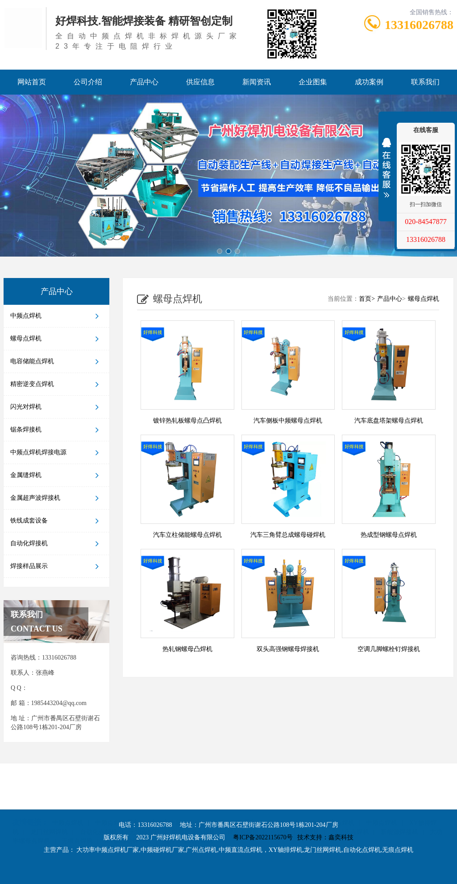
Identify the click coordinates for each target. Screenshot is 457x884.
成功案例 (369, 82)
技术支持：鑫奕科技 (325, 837)
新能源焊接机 (399, 811)
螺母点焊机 (56, 338)
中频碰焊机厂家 (234, 801)
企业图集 (313, 82)
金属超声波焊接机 (56, 498)
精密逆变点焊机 (56, 384)
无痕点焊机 (144, 811)
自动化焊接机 (56, 543)
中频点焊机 (56, 315)
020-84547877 (425, 221)
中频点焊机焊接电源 (56, 452)
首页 (368, 298)
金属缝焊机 (56, 475)
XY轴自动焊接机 (128, 820)
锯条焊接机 (56, 429)
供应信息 (200, 82)
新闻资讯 (256, 82)
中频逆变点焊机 (194, 811)
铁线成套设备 (56, 520)
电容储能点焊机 (56, 361)
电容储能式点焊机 (188, 820)
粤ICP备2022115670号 (262, 837)
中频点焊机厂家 (117, 801)
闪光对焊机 (56, 407)
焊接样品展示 (56, 566)
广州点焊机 (283, 801)
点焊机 (279, 811)
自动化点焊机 (98, 811)
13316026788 (425, 239)
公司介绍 (88, 82)
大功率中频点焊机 (175, 801)
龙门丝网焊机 (49, 811)
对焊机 (310, 811)
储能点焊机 (243, 811)
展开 (386, 164)
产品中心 (144, 82)
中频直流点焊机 (332, 801)
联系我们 (425, 82)
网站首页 (31, 82)
